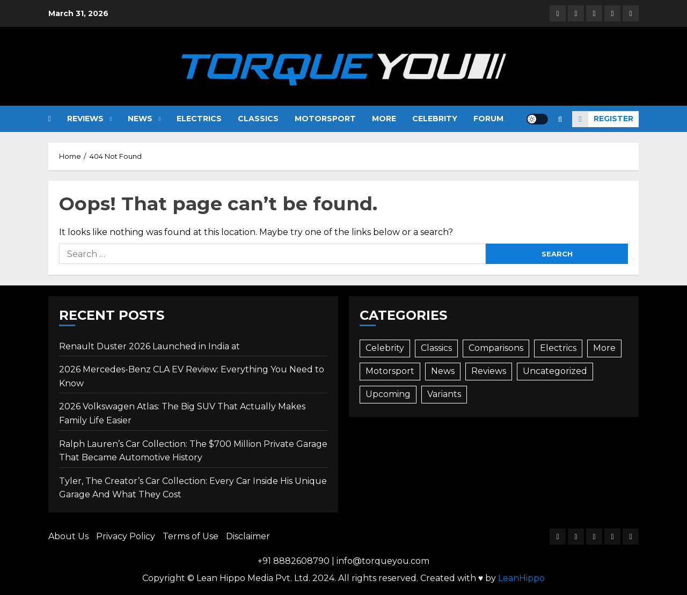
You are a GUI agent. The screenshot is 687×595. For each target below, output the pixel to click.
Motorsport (325, 118)
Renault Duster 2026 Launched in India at (149, 346)
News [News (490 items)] (443, 371)
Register (602, 119)
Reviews (85, 118)
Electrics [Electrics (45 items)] (558, 348)
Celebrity (434, 118)
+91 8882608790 (294, 561)
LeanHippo (521, 578)
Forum (488, 118)
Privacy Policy (125, 536)
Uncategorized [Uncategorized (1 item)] (555, 371)
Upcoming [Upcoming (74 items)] (388, 394)
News (140, 118)
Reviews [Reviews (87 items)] (488, 371)
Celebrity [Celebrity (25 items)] (385, 348)
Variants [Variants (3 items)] (444, 394)
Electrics (199, 118)
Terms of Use (190, 536)
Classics (258, 118)
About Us (68, 536)
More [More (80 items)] (604, 348)
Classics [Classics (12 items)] (436, 348)
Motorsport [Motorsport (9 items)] (390, 371)
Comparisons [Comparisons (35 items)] (496, 348)
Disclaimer (248, 536)
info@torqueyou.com (383, 561)
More (384, 118)
